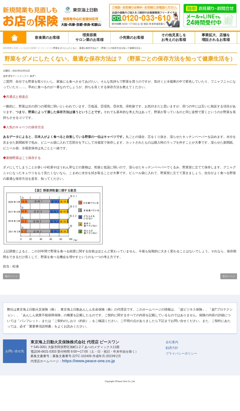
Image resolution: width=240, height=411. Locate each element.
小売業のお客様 (131, 38)
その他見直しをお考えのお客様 (173, 37)
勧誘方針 (172, 347)
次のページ (228, 276)
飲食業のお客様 (47, 38)
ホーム (14, 37)
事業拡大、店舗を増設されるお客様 (216, 37)
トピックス (23, 76)
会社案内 (172, 342)
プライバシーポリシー (181, 353)
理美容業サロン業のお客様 (89, 37)
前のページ (11, 276)
